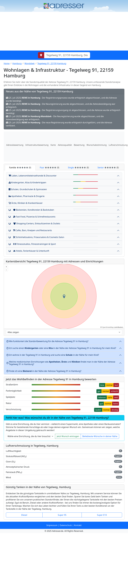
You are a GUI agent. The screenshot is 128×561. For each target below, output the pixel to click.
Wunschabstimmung (97, 145)
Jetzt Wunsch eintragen (68, 436)
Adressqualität (65, 145)
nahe (110, 397)
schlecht (114, 391)
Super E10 (102, 515)
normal (109, 385)
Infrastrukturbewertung (36, 145)
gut (99, 391)
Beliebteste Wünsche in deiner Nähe (99, 436)
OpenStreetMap (108, 327)
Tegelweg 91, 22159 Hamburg (51, 63)
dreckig (115, 410)
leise (102, 385)
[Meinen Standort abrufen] (41, 55)
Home (7, 63)
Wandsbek (29, 63)
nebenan (102, 397)
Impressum (51, 525)
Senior (108, 167)
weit (116, 397)
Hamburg (17, 63)
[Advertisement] (64, 31)
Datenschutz (66, 525)
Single (78, 167)
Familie (20, 167)
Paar (49, 167)
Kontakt (78, 525)
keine (115, 403)
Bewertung (79, 145)
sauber (98, 410)
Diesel (24, 515)
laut (116, 385)
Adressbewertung (14, 145)
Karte (53, 145)
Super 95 (62, 515)
